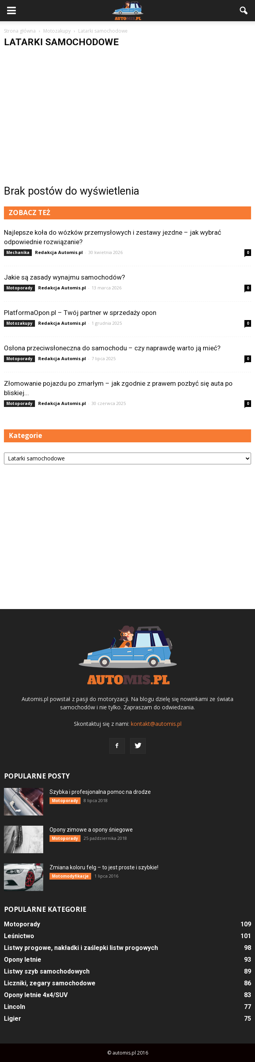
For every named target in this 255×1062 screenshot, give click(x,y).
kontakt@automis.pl (156, 723)
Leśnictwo (19, 936)
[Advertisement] (127, 113)
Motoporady (19, 288)
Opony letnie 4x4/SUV (36, 995)
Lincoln (14, 1006)
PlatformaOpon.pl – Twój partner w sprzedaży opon (80, 313)
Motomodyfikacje (70, 876)
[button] (244, 10)
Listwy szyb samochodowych (47, 971)
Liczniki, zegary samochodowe (49, 983)
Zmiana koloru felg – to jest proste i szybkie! (104, 867)
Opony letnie (22, 959)
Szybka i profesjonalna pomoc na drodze (100, 792)
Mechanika (17, 252)
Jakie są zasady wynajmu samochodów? (64, 277)
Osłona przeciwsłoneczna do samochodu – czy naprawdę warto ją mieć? (112, 348)
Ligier (12, 1018)
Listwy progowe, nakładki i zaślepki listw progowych (81, 948)
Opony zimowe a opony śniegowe (91, 829)
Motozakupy (19, 323)
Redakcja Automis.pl (59, 252)
